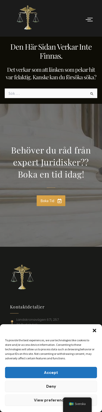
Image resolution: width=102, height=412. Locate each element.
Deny (51, 386)
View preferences (51, 400)
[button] (94, 330)
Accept (51, 372)
